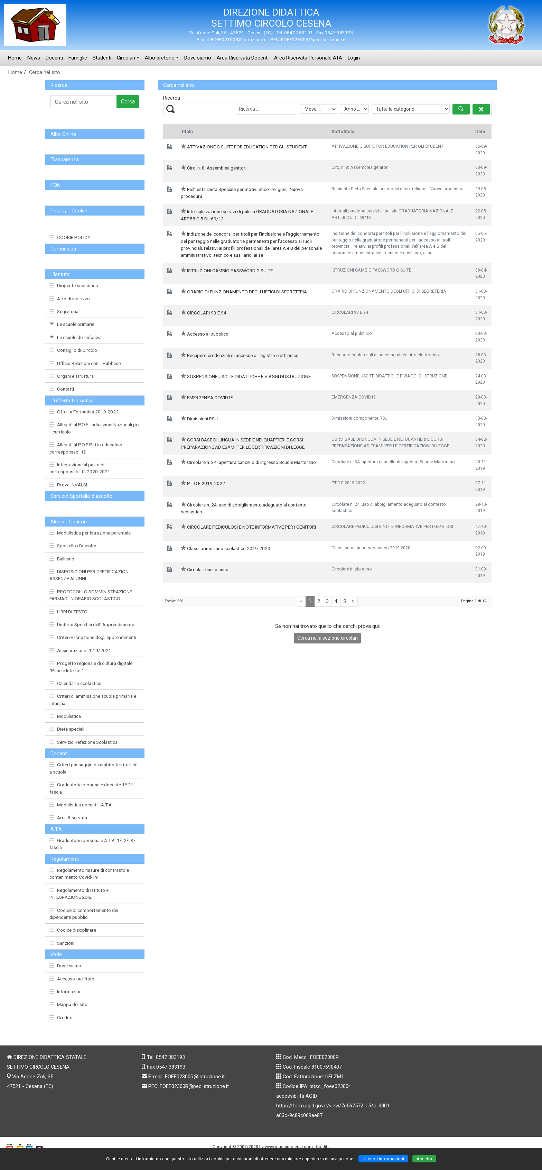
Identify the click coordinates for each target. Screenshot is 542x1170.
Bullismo (61, 558)
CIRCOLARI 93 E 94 (206, 313)
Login (354, 58)
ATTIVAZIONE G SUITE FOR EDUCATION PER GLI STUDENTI (247, 146)
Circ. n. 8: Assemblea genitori (216, 168)
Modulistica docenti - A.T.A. (81, 804)
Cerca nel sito (44, 72)
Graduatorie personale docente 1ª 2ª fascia (91, 788)
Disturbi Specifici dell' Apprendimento (91, 624)
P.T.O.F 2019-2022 (206, 483)
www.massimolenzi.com (289, 1146)
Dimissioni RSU (202, 418)
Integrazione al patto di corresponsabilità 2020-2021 (79, 468)
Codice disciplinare (72, 930)
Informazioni (66, 991)
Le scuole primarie (71, 324)
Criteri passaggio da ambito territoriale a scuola (93, 768)
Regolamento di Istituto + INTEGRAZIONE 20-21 (79, 893)
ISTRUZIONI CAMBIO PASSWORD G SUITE (230, 270)
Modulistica (65, 716)
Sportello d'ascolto (72, 545)
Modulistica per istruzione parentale (90, 533)
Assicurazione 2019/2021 (80, 650)
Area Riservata (68, 817)
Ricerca (58, 85)
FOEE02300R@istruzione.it (195, 1076)
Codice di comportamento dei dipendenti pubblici (83, 913)
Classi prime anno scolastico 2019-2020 (228, 548)
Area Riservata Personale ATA (308, 58)
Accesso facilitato (71, 978)
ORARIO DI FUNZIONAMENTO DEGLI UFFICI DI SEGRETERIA (247, 291)
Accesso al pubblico (207, 334)
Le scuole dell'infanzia (75, 337)
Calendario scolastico (75, 683)
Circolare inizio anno (207, 569)
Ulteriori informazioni (383, 1158)
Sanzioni (61, 943)
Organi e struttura (71, 376)
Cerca (128, 101)
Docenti (54, 58)
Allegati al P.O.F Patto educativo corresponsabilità (85, 448)
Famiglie (77, 58)
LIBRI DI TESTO (68, 611)
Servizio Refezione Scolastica (83, 742)
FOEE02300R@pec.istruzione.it (194, 1086)
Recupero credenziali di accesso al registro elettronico (243, 355)
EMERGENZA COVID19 (210, 397)
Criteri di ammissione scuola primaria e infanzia (92, 699)
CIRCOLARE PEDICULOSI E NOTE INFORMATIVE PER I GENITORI (251, 527)
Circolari (126, 58)
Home (15, 58)
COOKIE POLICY (69, 237)
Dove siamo (197, 58)
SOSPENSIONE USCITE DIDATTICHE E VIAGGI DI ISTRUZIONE (249, 376)
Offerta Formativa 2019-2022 (84, 411)
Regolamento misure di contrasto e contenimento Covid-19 (89, 873)
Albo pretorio (160, 58)
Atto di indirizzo (69, 298)
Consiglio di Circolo (73, 350)
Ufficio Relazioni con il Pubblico (85, 363)
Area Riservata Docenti (243, 58)
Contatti (61, 389)
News (33, 58)
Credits (60, 1017)
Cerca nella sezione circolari (327, 638)
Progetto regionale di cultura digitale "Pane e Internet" (90, 666)
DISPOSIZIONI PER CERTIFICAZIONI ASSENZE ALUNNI (89, 575)
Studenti (102, 58)
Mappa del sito (68, 1004)
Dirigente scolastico (73, 285)
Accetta (424, 1158)
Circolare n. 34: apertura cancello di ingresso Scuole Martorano (251, 462)
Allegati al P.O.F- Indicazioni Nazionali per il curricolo (94, 428)
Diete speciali (66, 729)
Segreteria (63, 311)
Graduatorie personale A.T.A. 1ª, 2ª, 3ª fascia (92, 844)
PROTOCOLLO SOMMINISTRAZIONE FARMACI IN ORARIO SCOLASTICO (90, 595)
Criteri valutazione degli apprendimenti (92, 637)
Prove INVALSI (68, 484)
